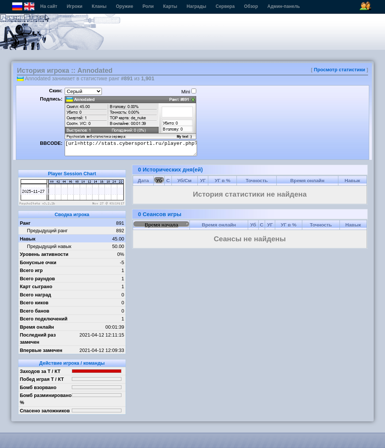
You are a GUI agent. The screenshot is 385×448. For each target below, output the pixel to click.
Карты (170, 6)
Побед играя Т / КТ (42, 379)
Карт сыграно (36, 286)
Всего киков (34, 302)
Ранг (25, 223)
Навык (28, 239)
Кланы (99, 6)
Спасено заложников (45, 410)
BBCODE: (51, 143)
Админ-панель (283, 6)
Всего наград (35, 295)
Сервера (225, 6)
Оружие (124, 6)
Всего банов (34, 311)
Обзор (251, 6)
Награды (196, 6)
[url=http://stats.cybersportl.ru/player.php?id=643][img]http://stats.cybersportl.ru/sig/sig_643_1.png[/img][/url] (131, 148)
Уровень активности (44, 254)
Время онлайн (37, 327)
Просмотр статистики (339, 69)
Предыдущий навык (49, 246)
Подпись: (51, 99)
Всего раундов (37, 278)
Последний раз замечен (38, 338)
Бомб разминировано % (46, 398)
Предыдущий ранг (47, 230)
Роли (148, 6)
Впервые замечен (41, 350)
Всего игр (31, 270)
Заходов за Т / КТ (40, 371)
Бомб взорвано (38, 387)
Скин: (55, 90)
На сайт (48, 6)
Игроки (74, 6)
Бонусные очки (38, 262)
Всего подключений (44, 319)
